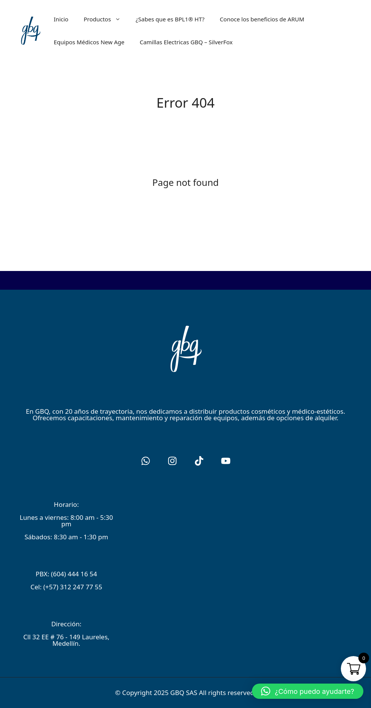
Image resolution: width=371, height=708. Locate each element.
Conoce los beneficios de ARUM (262, 19)
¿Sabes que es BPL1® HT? (170, 19)
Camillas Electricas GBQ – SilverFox (186, 42)
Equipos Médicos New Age (89, 42)
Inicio (61, 19)
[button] (307, 691)
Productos (106, 19)
